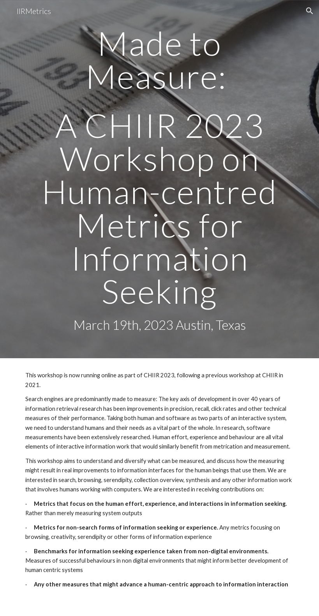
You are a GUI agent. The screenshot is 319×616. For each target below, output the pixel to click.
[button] (309, 11)
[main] (159, 179)
